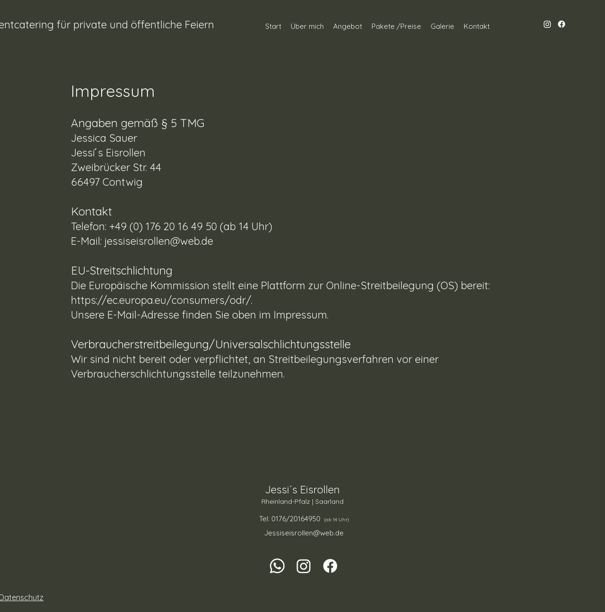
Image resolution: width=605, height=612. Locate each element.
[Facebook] (561, 24)
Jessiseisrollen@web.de (304, 532)
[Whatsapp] (277, 566)
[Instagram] (547, 24)
